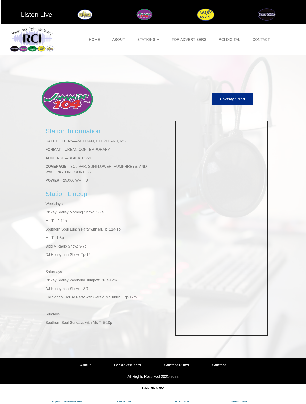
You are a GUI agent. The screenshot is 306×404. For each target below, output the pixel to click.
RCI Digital (229, 40)
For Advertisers (189, 40)
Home (94, 40)
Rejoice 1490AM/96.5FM (67, 401)
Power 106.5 (239, 401)
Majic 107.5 (182, 401)
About (118, 40)
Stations (148, 39)
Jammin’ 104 (124, 401)
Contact (261, 40)
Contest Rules (176, 365)
